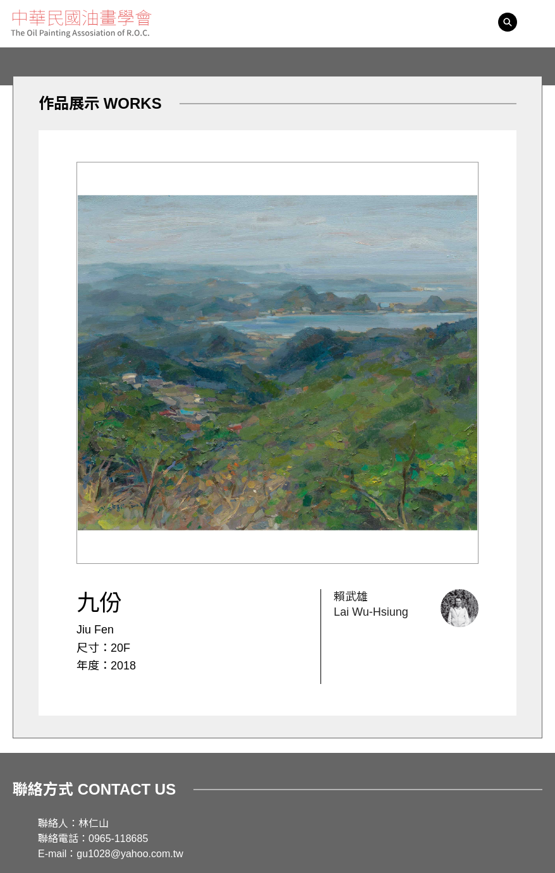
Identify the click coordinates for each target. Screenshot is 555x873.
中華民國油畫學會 (81, 23)
